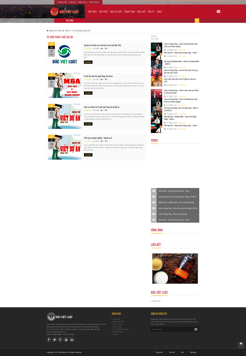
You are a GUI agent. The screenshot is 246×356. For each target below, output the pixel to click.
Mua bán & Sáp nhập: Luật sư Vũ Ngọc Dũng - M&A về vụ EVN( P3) (181, 109)
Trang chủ (62, 2)
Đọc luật (141, 11)
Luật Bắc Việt (155, 301)
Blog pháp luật (118, 322)
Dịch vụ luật (116, 11)
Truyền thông (118, 332)
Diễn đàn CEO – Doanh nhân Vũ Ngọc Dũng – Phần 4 (180, 52)
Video (159, 11)
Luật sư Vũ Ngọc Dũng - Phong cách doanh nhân (173, 214)
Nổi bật (153, 36)
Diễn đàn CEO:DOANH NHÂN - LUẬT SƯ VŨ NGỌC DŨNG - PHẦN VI (181, 62)
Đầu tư (151, 11)
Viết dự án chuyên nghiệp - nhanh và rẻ (98, 137)
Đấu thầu (103, 11)
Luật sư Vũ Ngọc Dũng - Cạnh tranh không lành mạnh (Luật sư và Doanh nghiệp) (180, 45)
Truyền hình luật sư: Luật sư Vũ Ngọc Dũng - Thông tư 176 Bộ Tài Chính (177, 196)
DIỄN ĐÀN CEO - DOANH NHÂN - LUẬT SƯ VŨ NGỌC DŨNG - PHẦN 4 (180, 117)
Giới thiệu (92, 11)
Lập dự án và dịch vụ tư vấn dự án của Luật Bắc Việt (102, 45)
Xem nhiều (155, 39)
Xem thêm (88, 62)
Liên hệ (72, 2)
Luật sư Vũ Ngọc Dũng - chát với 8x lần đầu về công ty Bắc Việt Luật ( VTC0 (181, 71)
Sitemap (193, 352)
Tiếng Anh (82, 2)
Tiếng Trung (94, 2)
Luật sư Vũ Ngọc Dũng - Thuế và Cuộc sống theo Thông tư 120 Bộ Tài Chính (181, 91)
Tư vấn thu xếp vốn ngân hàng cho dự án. (98, 76)
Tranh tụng (129, 11)
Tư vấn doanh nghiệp (121, 329)
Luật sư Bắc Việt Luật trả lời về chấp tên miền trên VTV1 (180, 80)
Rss (182, 352)
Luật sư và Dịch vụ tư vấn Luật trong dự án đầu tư (101, 106)
